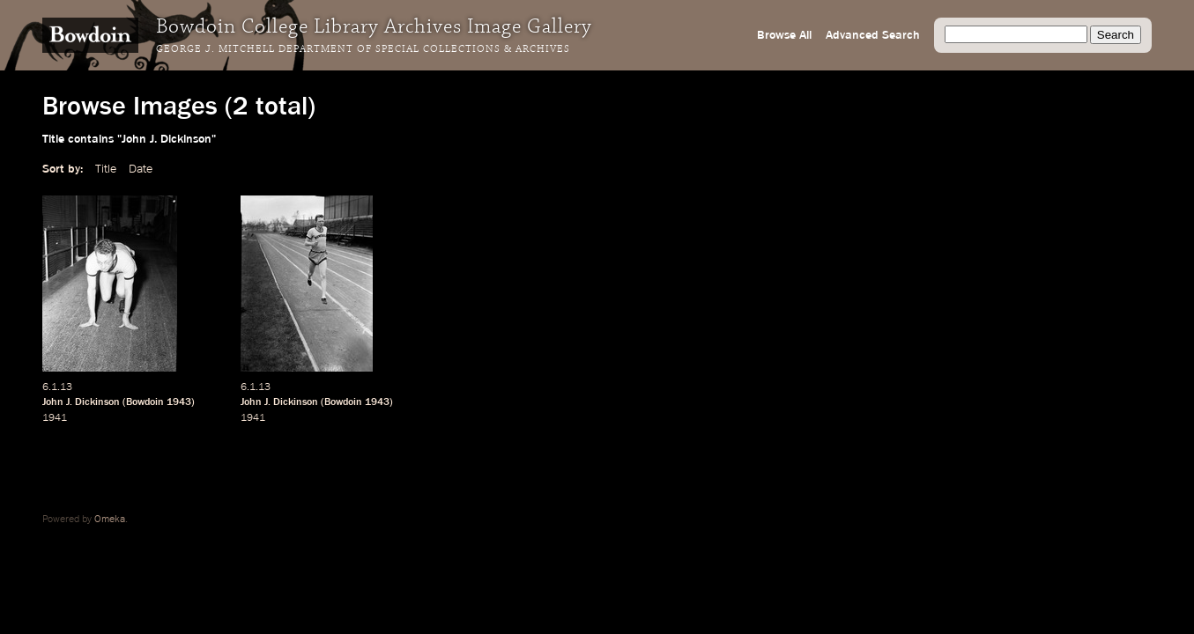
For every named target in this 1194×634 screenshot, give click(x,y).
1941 (54, 418)
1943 (179, 402)
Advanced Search (873, 35)
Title (105, 169)
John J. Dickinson (81, 402)
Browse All (784, 35)
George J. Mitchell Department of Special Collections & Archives (363, 49)
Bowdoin (145, 402)
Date (140, 169)
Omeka (109, 519)
